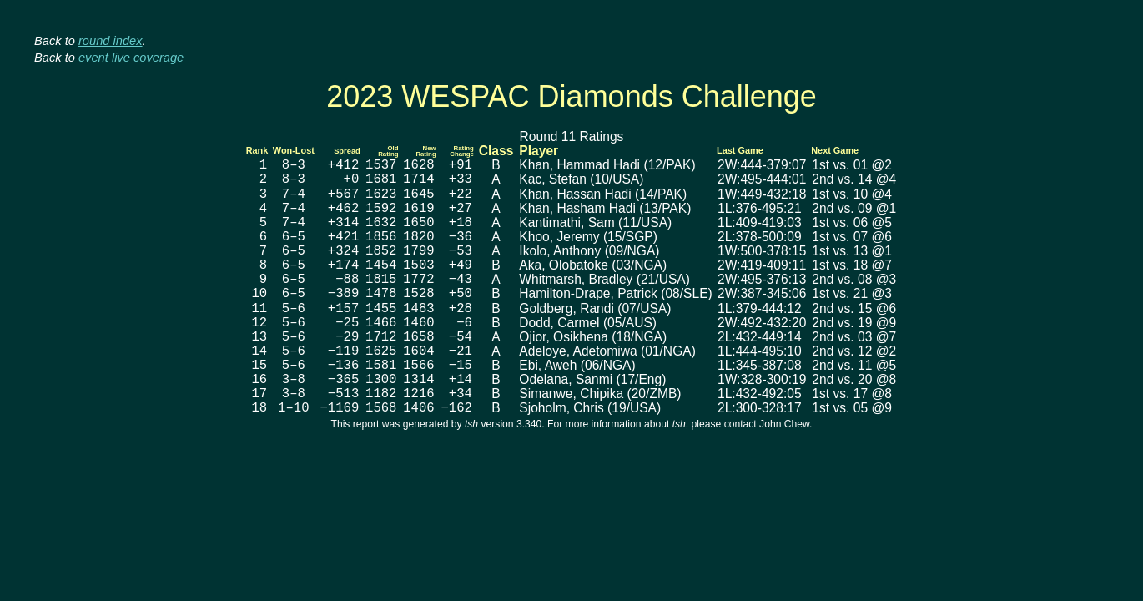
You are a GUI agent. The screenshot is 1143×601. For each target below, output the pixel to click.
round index (110, 41)
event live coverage (131, 57)
